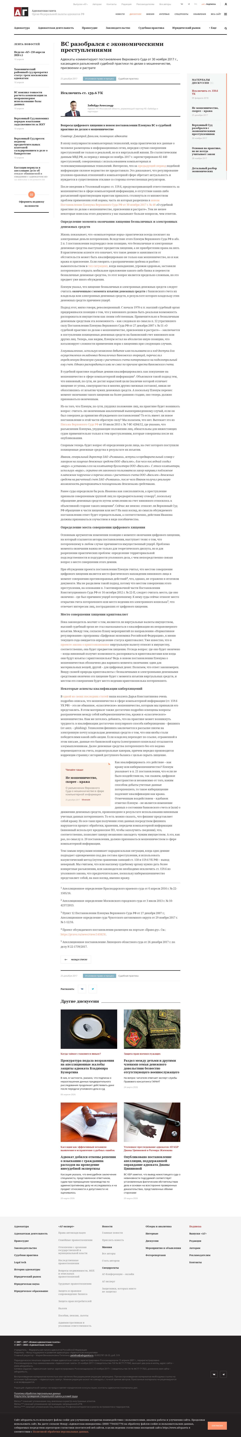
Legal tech (20, 1262)
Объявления (199, 14)
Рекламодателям (145, 4)
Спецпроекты (181, 14)
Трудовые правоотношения (74, 1283)
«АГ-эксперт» (66, 1226)
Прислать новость (113, 1240)
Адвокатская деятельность (56, 27)
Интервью (164, 14)
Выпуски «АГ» (80, 4)
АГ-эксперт (108, 1281)
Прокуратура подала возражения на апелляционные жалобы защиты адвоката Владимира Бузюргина (87, 1066)
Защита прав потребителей (75, 1301)
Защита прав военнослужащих (142, 1053)
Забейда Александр (101, 105)
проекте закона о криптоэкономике (85, 644)
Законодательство (118, 27)
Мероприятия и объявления (163, 1248)
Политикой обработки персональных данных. (61, 1431)
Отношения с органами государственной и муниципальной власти (72, 1250)
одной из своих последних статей (85, 696)
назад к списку (75, 959)
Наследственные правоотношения (68, 1262)
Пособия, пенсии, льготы (73, 1315)
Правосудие (90, 27)
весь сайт (219, 14)
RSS (195, 4)
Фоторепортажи (156, 1255)
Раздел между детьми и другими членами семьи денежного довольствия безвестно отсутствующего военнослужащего (151, 1066)
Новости (120, 14)
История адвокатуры (27, 1269)
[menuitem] (22, 27)
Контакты (112, 4)
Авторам (97, 4)
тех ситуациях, (98, 266)
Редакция (126, 4)
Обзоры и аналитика (159, 1226)
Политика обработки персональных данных (37, 1393)
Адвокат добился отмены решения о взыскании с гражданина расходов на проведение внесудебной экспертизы (88, 1162)
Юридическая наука (26, 1283)
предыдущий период (152, 166)
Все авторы (165, 4)
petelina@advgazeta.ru (81, 1355)
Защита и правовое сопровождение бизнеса (72, 1292)
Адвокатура (22, 27)
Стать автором (111, 1260)
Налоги (62, 1308)
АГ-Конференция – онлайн (118, 1274)
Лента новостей (27, 44)
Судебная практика (151, 27)
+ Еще (213, 27)
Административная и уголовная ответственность (74, 1324)
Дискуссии (135, 14)
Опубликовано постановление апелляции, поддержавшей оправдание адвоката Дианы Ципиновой (148, 1162)
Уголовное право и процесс (99, 78)
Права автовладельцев (72, 1232)
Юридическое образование (31, 1291)
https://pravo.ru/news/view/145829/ (83, 934)
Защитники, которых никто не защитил (119, 1290)
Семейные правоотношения (75, 1240)
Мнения (150, 14)
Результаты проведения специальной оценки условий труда (46, 1396)
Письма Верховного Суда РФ (79, 424)
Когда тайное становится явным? (81, 1053)
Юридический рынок (186, 27)
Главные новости (112, 1232)
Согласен (217, 1426)
